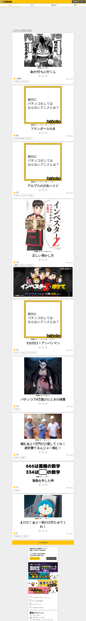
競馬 (16, 265)
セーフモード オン (35, 558)
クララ (30, 195)
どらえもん (17, 536)
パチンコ (17, 81)
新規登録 (75, 1)
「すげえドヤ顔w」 (35, 615)
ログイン (82, 1)
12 (15, 455)
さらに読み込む (43, 542)
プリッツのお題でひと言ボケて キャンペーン (43, 597)
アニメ (16, 352)
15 (15, 192)
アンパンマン (32, 352)
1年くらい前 (70, 136)
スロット (22, 265)
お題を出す (54, 5)
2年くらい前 (70, 79)
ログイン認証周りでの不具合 (43, 607)
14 (15, 262)
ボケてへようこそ (51, 558)
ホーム (10, 5)
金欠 (23, 457)
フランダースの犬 (19, 138)
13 (15, 350)
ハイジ (24, 195)
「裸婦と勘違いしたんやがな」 (38, 617)
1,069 (17, 78)
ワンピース (25, 81)
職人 (75, 5)
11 (15, 487)
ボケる (32, 5)
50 (15, 135)
